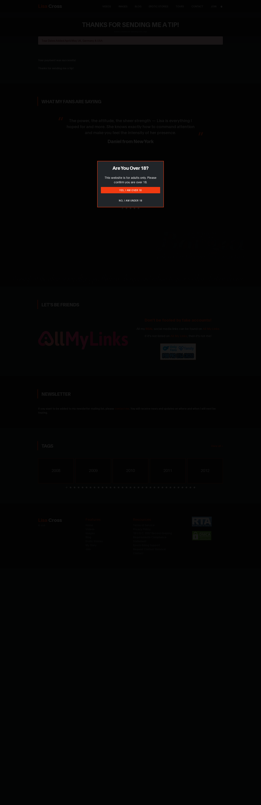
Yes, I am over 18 (130, 190)
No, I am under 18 (130, 200)
